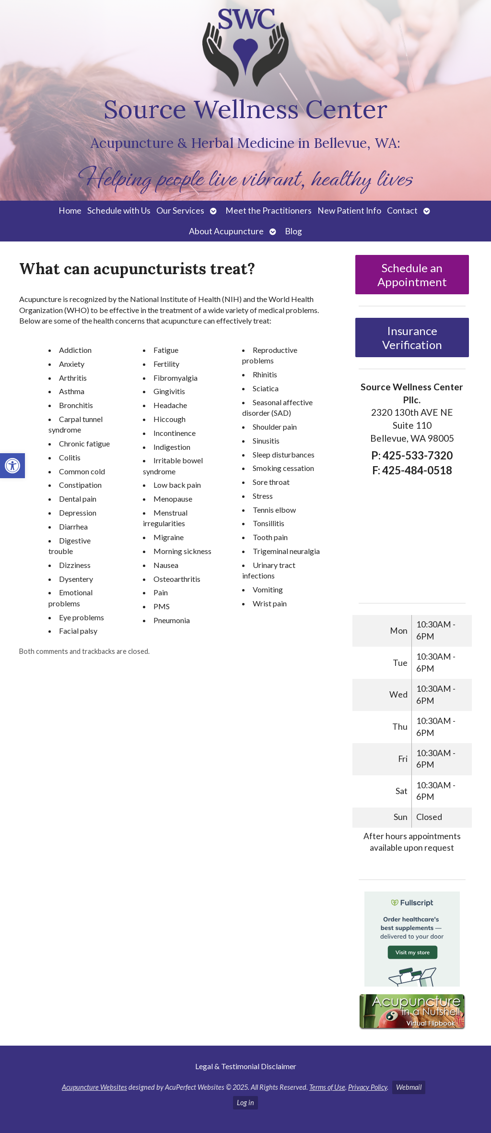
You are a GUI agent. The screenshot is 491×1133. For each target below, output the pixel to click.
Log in (245, 1102)
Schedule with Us (119, 210)
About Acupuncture (226, 231)
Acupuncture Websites (94, 1087)
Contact (402, 210)
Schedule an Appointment (412, 275)
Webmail (408, 1087)
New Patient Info (349, 210)
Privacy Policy (367, 1087)
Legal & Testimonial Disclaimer (245, 1066)
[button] (12, 465)
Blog (293, 231)
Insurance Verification (412, 337)
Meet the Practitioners (268, 210)
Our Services (180, 210)
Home (70, 210)
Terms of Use (327, 1087)
